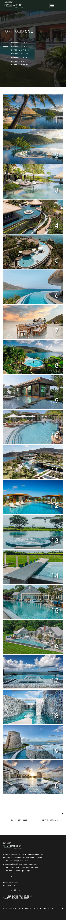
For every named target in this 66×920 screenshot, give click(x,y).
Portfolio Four (19, 54)
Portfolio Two (19, 46)
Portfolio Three (20, 50)
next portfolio (50, 820)
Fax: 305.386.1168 (9, 885)
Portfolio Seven (20, 65)
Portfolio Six (18, 61)
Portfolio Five (19, 57)
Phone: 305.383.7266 (10, 883)
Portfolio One (19, 43)
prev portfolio (19, 820)
